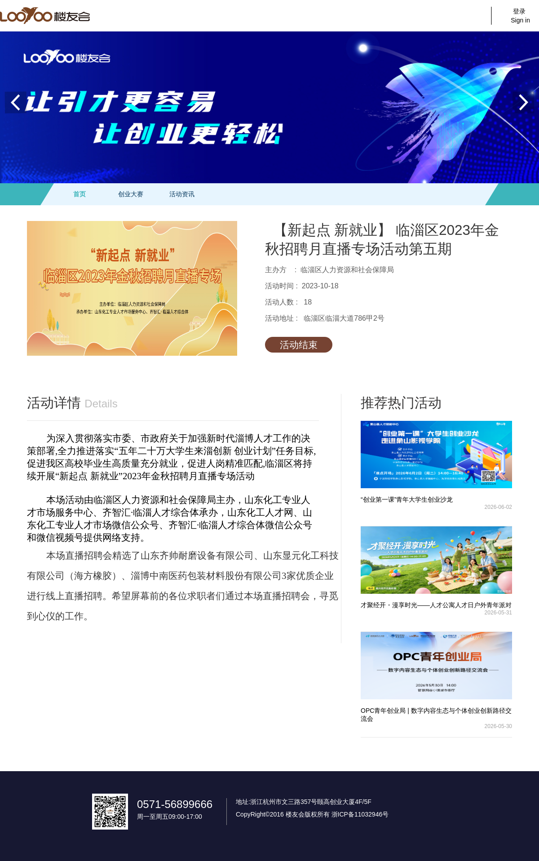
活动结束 (299, 345)
